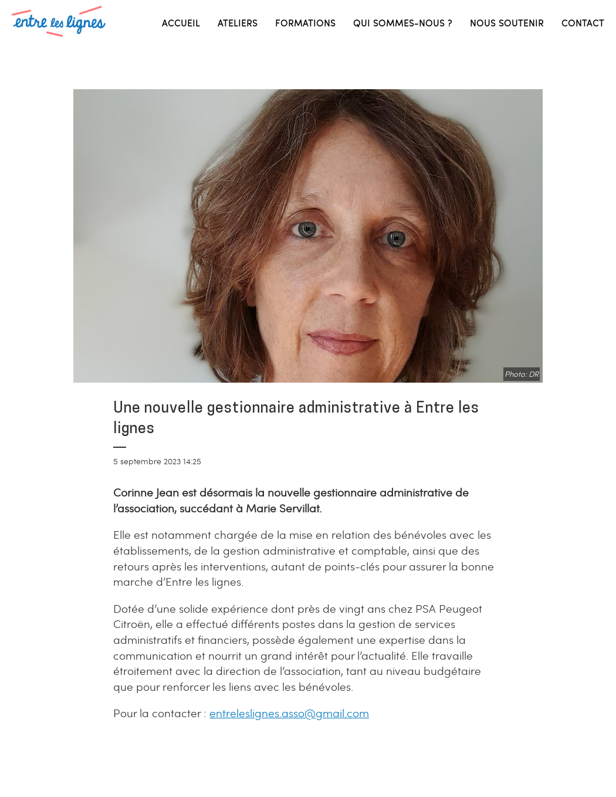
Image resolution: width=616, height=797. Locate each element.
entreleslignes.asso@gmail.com (289, 712)
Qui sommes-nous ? (402, 23)
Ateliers (238, 23)
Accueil (181, 23)
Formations (305, 23)
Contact (582, 23)
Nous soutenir (507, 23)
